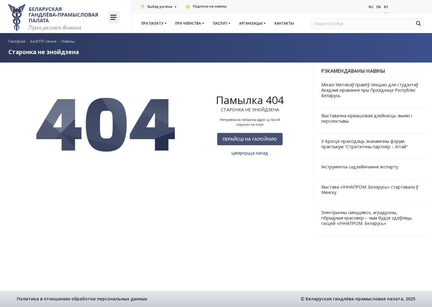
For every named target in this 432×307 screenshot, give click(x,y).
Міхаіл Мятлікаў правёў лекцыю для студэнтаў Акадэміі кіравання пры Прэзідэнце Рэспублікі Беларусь (369, 90)
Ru (371, 6)
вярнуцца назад (251, 153)
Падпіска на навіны (206, 6)
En (378, 6)
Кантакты (284, 23)
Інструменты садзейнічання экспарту (359, 167)
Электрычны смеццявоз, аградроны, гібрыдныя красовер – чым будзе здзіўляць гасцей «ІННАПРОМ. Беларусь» (366, 218)
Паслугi (221, 23)
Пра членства (189, 23)
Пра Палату (153, 23)
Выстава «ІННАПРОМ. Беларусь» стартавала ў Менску (369, 189)
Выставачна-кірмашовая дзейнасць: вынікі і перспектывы (366, 118)
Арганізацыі (252, 23)
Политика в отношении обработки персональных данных (82, 299)
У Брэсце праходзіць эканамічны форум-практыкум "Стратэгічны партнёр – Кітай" (364, 143)
